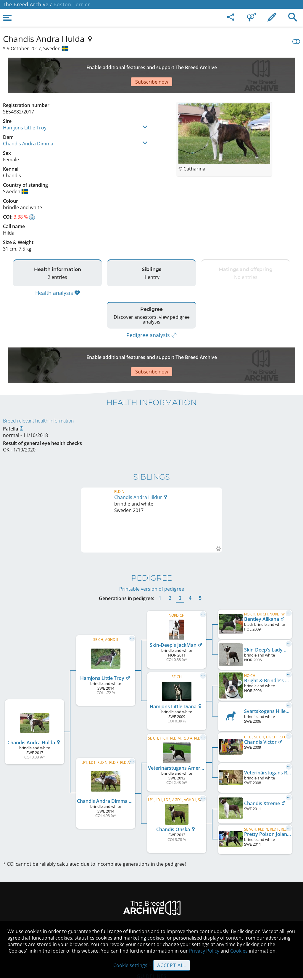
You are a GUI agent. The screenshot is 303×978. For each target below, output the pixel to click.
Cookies (151, 915)
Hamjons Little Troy (24, 107)
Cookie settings (130, 965)
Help (151, 891)
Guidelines (152, 903)
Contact (151, 878)
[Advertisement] (146, 65)
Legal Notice (151, 866)
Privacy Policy (204, 951)
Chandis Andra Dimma (28, 123)
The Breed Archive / (27, 4)
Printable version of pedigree (151, 516)
